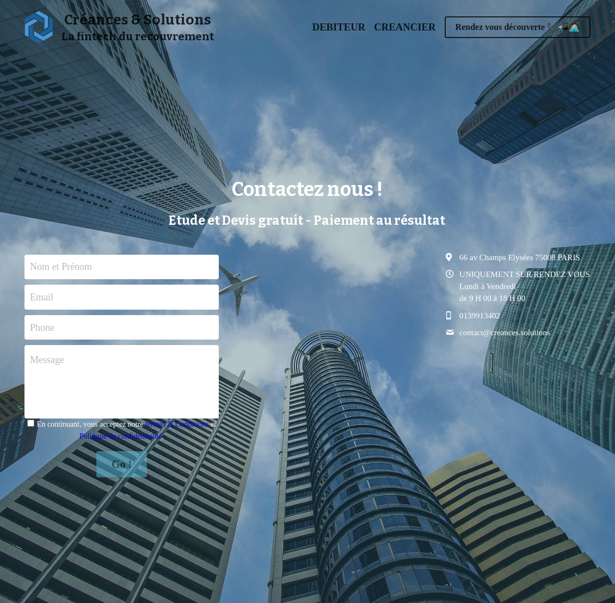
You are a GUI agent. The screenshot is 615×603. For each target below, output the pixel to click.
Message (47, 359)
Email (41, 296)
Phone (42, 327)
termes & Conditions (177, 424)
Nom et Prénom (61, 266)
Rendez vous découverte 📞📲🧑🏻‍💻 (518, 27)
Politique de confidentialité (120, 436)
